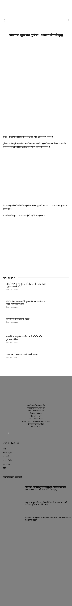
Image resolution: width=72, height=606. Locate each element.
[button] (4, 20)
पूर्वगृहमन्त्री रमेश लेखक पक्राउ (17, 319)
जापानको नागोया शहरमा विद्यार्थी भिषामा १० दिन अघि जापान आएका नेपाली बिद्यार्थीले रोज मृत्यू (45, 488)
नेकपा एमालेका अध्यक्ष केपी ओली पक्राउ (21, 354)
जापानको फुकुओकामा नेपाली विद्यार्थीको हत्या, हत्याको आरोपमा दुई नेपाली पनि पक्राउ (46, 503)
